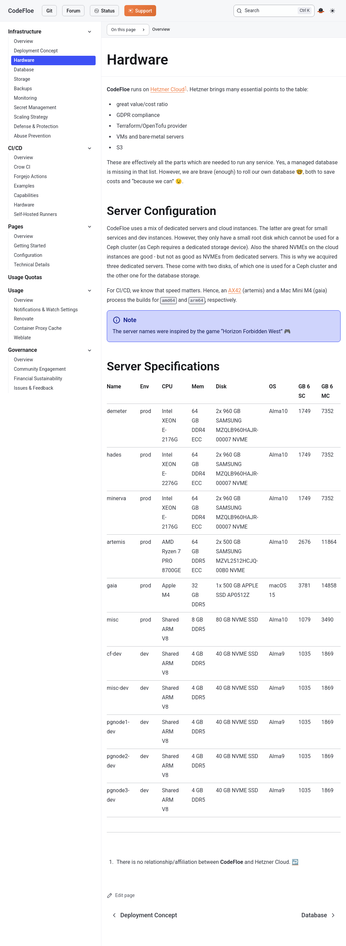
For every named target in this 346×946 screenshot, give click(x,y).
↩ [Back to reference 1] (295, 862)
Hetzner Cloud (167, 89)
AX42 (234, 290)
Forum (73, 11)
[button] (332, 10)
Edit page (121, 895)
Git (49, 11)
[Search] (274, 11)
